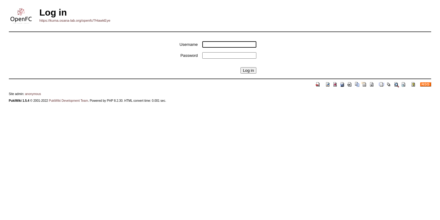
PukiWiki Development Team (68, 100)
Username (189, 44)
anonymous (33, 94)
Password (189, 55)
